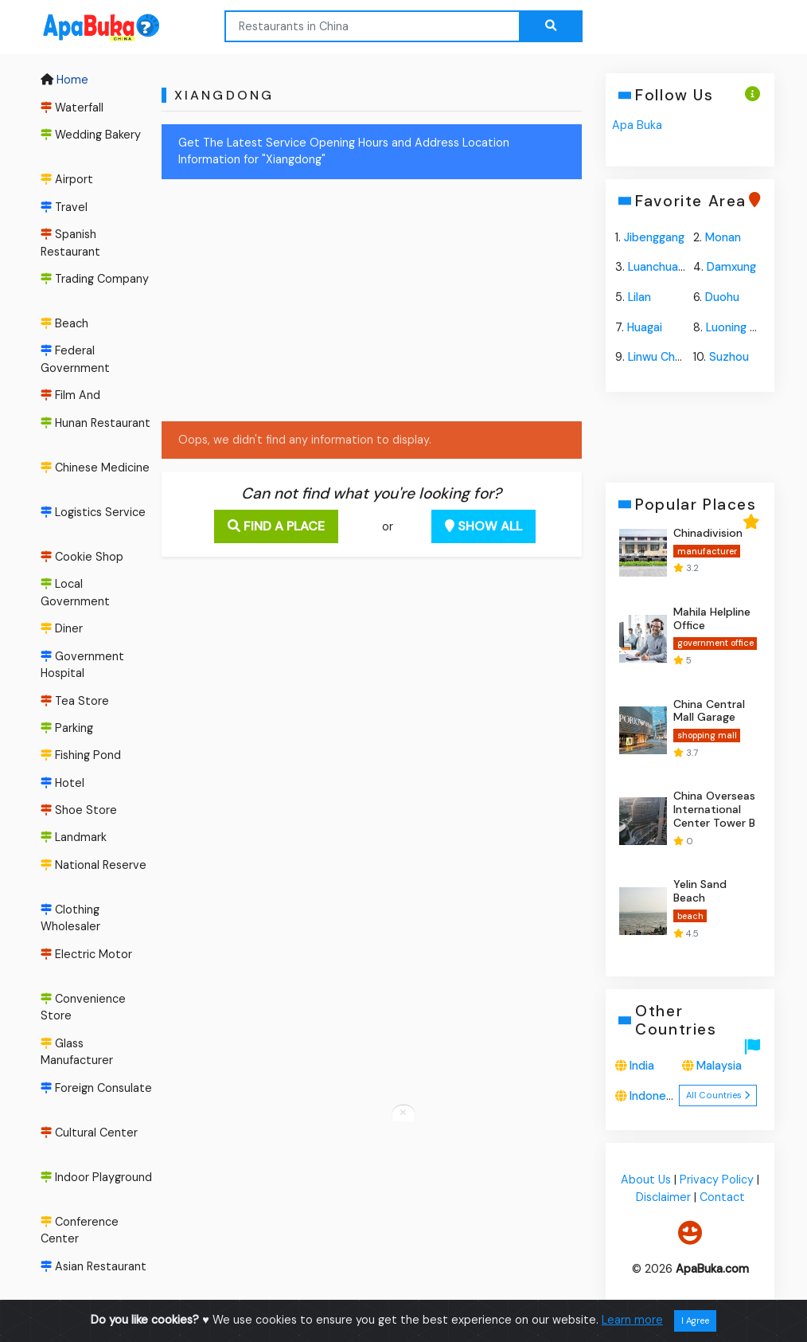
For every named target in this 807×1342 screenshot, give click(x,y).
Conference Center (80, 1230)
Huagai (644, 327)
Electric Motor (86, 954)
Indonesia (655, 1096)
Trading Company (95, 279)
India (642, 1065)
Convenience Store (83, 1007)
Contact (721, 1197)
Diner (62, 628)
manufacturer (706, 551)
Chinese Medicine (95, 467)
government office (714, 643)
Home (64, 80)
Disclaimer (662, 1197)
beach (689, 915)
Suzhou (729, 357)
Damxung (731, 267)
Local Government (75, 592)
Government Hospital (82, 665)
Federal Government (75, 359)
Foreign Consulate (96, 1088)
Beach (64, 323)
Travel (64, 207)
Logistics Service (93, 512)
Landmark (74, 838)
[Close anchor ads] (403, 1113)
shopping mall (706, 735)
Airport (67, 179)
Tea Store (75, 701)
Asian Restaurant (93, 1266)
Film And (70, 395)
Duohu (722, 297)
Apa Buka (637, 125)
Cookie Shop (82, 557)
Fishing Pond (81, 755)
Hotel (62, 783)
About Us (646, 1180)
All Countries (718, 1095)
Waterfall (72, 107)
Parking (67, 728)
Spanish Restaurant (70, 243)
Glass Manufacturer (77, 1052)
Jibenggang (654, 237)
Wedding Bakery (91, 134)
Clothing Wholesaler (70, 918)
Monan (723, 237)
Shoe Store (79, 810)
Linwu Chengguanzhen (687, 357)
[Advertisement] (340, 303)
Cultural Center (89, 1132)
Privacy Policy (717, 1180)
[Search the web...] (551, 26)
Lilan (639, 297)
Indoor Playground (96, 1177)
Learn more (632, 1320)
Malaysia (719, 1065)
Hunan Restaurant (95, 423)
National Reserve (93, 865)
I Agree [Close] (695, 1320)
